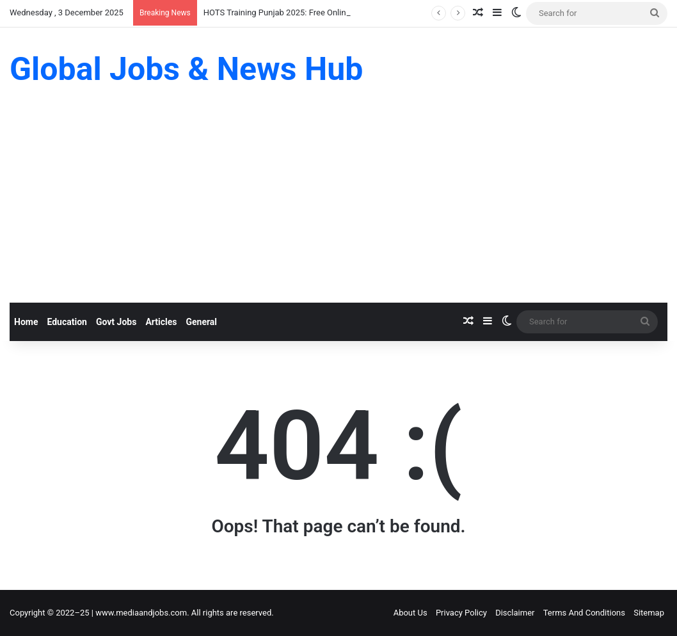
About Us (410, 612)
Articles (161, 322)
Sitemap (648, 612)
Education (66, 322)
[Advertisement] (338, 206)
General (201, 322)
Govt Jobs (116, 322)
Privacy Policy (461, 612)
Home (26, 322)
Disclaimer (514, 612)
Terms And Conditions (584, 612)
